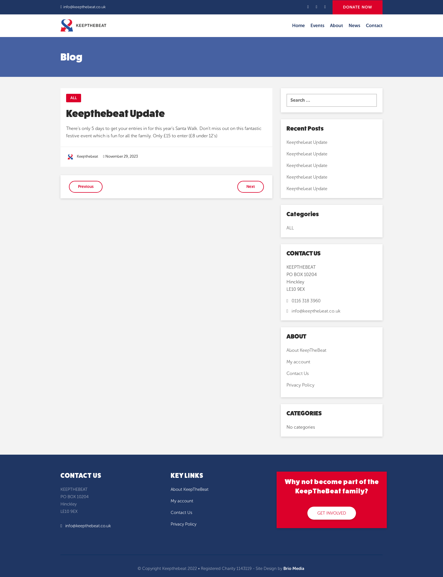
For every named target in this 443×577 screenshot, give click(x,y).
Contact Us (297, 373)
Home (298, 25)
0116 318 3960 (303, 300)
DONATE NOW (357, 7)
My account (298, 362)
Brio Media (293, 568)
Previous (86, 186)
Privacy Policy (300, 385)
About (336, 25)
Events (317, 25)
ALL (73, 98)
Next (250, 186)
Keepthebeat (87, 156)
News (354, 25)
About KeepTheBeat (306, 350)
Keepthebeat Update (306, 142)
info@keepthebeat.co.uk (84, 7)
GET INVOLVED (331, 513)
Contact (374, 25)
